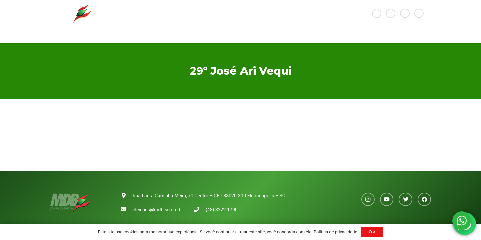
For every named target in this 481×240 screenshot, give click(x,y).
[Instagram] (376, 13)
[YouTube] (390, 13)
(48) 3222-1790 (222, 209)
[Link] (70, 13)
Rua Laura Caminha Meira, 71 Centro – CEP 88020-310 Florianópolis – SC (209, 195)
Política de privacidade (335, 231)
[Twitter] (405, 13)
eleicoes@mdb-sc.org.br (158, 209)
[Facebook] (419, 13)
